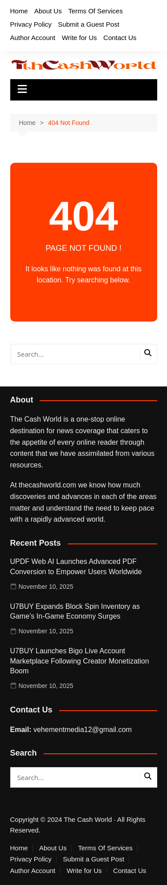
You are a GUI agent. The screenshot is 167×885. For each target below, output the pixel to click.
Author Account (33, 37)
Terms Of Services (95, 11)
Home (19, 11)
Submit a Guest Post (88, 24)
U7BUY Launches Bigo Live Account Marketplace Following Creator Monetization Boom (79, 661)
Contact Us (119, 37)
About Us (48, 11)
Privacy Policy (31, 24)
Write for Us (79, 37)
